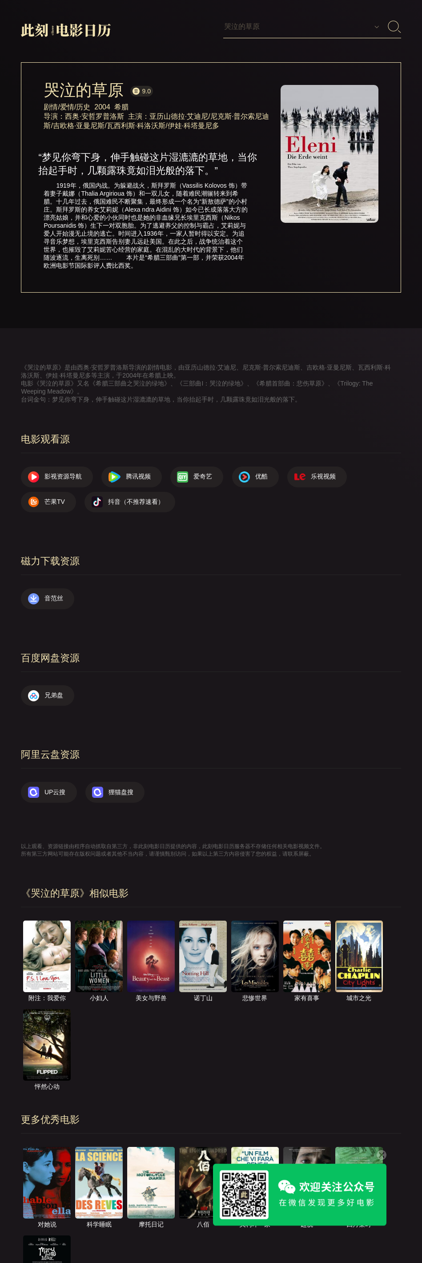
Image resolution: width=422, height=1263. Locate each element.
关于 (141, 1229)
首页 (110, 1229)
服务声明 (294, 1229)
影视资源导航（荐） (58, 1229)
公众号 (378, 1229)
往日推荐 (251, 1229)
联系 (171, 1229)
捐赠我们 (338, 1229)
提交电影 (208, 1229)
